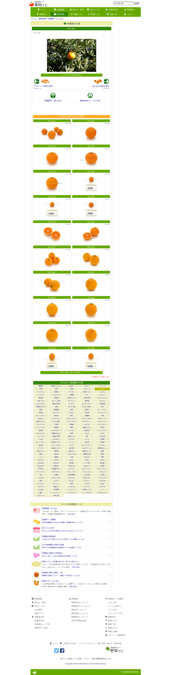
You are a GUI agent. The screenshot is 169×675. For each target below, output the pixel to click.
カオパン (102, 401)
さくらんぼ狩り (114, 606)
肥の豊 (102, 463)
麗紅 (40, 492)
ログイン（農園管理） (116, 635)
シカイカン (86, 424)
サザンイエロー (87, 418)
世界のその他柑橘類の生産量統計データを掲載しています (61, 547)
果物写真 (59, 14)
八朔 (71, 457)
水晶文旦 (87, 430)
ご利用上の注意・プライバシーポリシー (78, 643)
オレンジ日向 (56, 401)
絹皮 (40, 409)
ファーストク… (41, 472)
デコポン (102, 445)
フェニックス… (72, 472)
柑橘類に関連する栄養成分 (52, 553)
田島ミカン (71, 436)
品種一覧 (112, 14)
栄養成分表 (112, 10)
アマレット (38, 88)
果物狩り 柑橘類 (49, 519)
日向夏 (102, 466)
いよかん (102, 392)
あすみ (71, 386)
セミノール (40, 436)
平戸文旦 (41, 469)
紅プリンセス (56, 478)
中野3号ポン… (102, 448)
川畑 (56, 406)
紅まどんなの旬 (48, 528)
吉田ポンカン (87, 489)
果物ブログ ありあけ (51, 581)
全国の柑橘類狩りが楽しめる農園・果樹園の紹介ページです (62, 522)
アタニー (87, 386)
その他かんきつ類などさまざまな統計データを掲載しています (63, 539)
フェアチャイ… (56, 472)
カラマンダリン (87, 404)
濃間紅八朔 (86, 454)
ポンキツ (87, 481)
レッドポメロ (87, 492)
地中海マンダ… (56, 442)
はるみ (102, 460)
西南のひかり (56, 433)
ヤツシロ (87, 486)
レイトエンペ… (56, 492)
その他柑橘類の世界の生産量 (53, 545)
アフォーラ (102, 386)
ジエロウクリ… (56, 430)
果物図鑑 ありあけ (50, 508)
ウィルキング (56, 395)
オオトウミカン (102, 398)
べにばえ (41, 478)
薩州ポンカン (41, 421)
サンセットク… (102, 421)
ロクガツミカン (102, 492)
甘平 (102, 406)
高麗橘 (87, 415)
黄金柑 (41, 398)
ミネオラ (87, 483)
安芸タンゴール (56, 386)
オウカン (102, 395)
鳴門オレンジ (87, 451)
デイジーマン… (87, 445)
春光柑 (56, 427)
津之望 (41, 445)
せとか (87, 433)
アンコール (40, 392)
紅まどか (71, 478)
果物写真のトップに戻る (90, 101)
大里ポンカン (71, 398)
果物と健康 (111, 631)
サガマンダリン (72, 418)
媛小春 (56, 466)
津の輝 (102, 442)
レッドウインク (72, 492)
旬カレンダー (94, 10)
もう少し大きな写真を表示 (71, 75)
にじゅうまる (71, 454)
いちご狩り (112, 602)
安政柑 (56, 392)
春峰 (71, 427)
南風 (40, 454)
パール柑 (87, 463)
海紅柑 (87, 401)
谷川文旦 (102, 436)
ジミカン (71, 430)
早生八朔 (56, 495)
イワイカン (40, 395)
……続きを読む (70, 514)
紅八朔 (102, 475)
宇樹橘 (71, 395)
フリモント (102, 472)
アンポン (71, 392)
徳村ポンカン (56, 448)
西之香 (56, 454)
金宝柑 (41, 412)
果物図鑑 (59, 10)
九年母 (87, 412)
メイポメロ (71, 486)
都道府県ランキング (79, 613)
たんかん (71, 439)
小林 (102, 415)
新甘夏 (41, 430)
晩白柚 (71, 463)
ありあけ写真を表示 (100, 86)
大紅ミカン (40, 401)
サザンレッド (102, 418)
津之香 (87, 442)
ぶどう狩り (112, 610)
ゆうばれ (41, 489)
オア (87, 395)
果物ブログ (94, 14)
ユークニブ (71, 489)
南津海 (56, 451)
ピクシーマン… (102, 469)
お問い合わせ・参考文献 (110, 643)
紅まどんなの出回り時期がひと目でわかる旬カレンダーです (62, 531)
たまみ (41, 439)
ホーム (42, 10)
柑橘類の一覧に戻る (53, 101)
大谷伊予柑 (86, 398)
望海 (102, 454)
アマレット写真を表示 (43, 86)
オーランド (71, 401)
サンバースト (41, 424)
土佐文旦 (71, 448)
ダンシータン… (41, 442)
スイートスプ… (102, 430)
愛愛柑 (41, 386)
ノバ (40, 457)
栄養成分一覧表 (41, 628)
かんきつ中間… (87, 406)
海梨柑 (56, 457)
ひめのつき (71, 466)
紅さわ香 (87, 475)
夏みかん (71, 451)
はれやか (56, 463)
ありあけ (52, 121)
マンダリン (40, 483)
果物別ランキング (78, 610)
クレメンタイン (41, 415)
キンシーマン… (102, 409)
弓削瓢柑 (56, 489)
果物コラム (77, 14)
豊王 (40, 481)
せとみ (102, 433)
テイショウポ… (56, 445)
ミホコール (40, 486)
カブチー (71, 404)
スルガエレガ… (41, 433)
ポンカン (71, 481)
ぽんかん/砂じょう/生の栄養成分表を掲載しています (60, 556)
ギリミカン (56, 412)
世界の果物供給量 (78, 621)
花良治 (56, 415)
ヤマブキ (102, 486)
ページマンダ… (102, 478)
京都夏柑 (56, 409)
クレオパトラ (102, 412)
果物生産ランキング (79, 602)
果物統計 (129, 10)
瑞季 (71, 483)
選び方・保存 (77, 10)
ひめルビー (86, 466)
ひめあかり (40, 466)
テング (71, 445)
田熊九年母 (56, 436)
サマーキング (71, 421)
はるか (56, 460)
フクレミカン (87, 472)
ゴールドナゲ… (56, 418)
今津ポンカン (87, 392)
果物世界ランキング (79, 617)
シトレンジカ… (41, 427)
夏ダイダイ (40, 451)
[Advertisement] (71, 108)
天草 (56, 389)
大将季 (102, 439)
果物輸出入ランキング (80, 606)
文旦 (40, 475)
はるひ (87, 460)
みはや (102, 483)
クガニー (71, 412)
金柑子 (87, 409)
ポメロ (56, 481)
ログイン (129, 14)
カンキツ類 (71, 406)
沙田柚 (71, 424)
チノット (71, 442)
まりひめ (102, 481)
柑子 (71, 415)
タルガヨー (56, 439)
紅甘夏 (56, 475)
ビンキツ (71, 469)
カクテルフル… (41, 404)
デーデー (41, 448)
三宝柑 (56, 424)
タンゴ (87, 439)
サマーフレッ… (87, 421)
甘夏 (71, 389)
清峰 (71, 433)
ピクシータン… (87, 469)
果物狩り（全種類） (115, 599)
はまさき (87, 457)
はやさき (41, 460)
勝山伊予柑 (56, 404)
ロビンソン (40, 495)
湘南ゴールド (87, 427)
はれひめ (41, 463)
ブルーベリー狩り (115, 613)
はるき (71, 460)
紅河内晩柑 (71, 475)
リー (102, 489)
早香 (102, 457)
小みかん (41, 418)
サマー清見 (56, 421)
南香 (102, 451)
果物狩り (42, 14)
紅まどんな (86, 478)
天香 (40, 389)
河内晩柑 (102, 404)
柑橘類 (51, 19)
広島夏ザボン (56, 469)
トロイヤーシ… (87, 448)
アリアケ (106, 88)
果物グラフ (39, 613)
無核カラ (56, 486)
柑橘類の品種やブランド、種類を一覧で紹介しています (61, 575)
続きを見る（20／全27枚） (81, 372)
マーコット (56, 483)
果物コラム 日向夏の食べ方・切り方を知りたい (61, 561)
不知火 (102, 427)
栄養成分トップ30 (42, 624)
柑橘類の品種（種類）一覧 (52, 572)
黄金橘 (56, 398)
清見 (71, 409)
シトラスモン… (102, 424)
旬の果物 (38, 610)
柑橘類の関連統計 (49, 536)
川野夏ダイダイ (41, 406)
